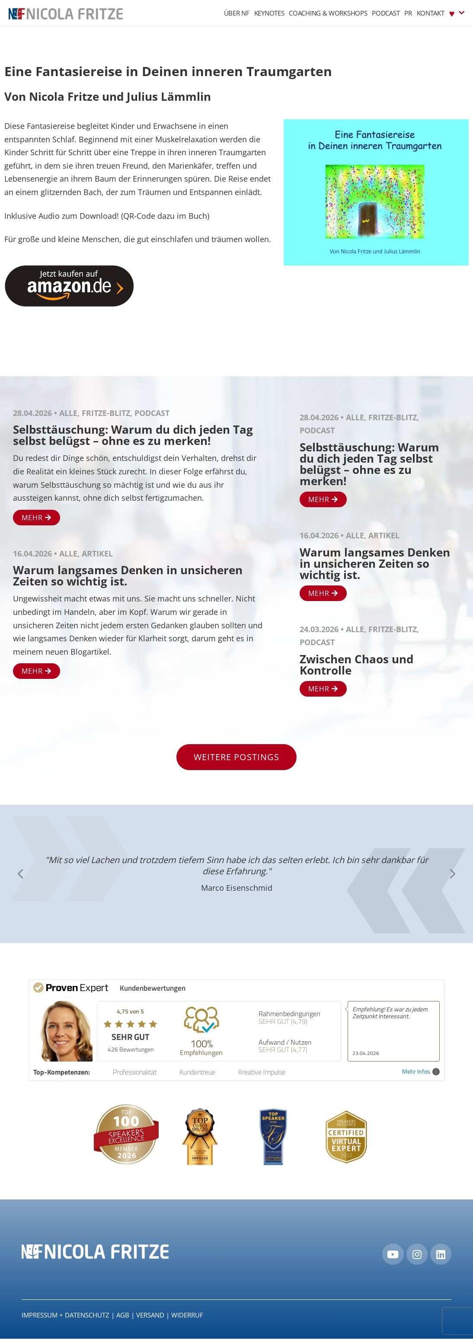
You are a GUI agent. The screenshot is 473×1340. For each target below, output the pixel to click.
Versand (150, 1316)
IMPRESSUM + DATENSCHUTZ (65, 1316)
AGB (122, 1316)
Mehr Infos (421, 1071)
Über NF (236, 13)
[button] (20, 874)
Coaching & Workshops (328, 13)
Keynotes (269, 13)
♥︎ (456, 12)
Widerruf (187, 1316)
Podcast (385, 13)
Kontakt (430, 13)
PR (408, 13)
